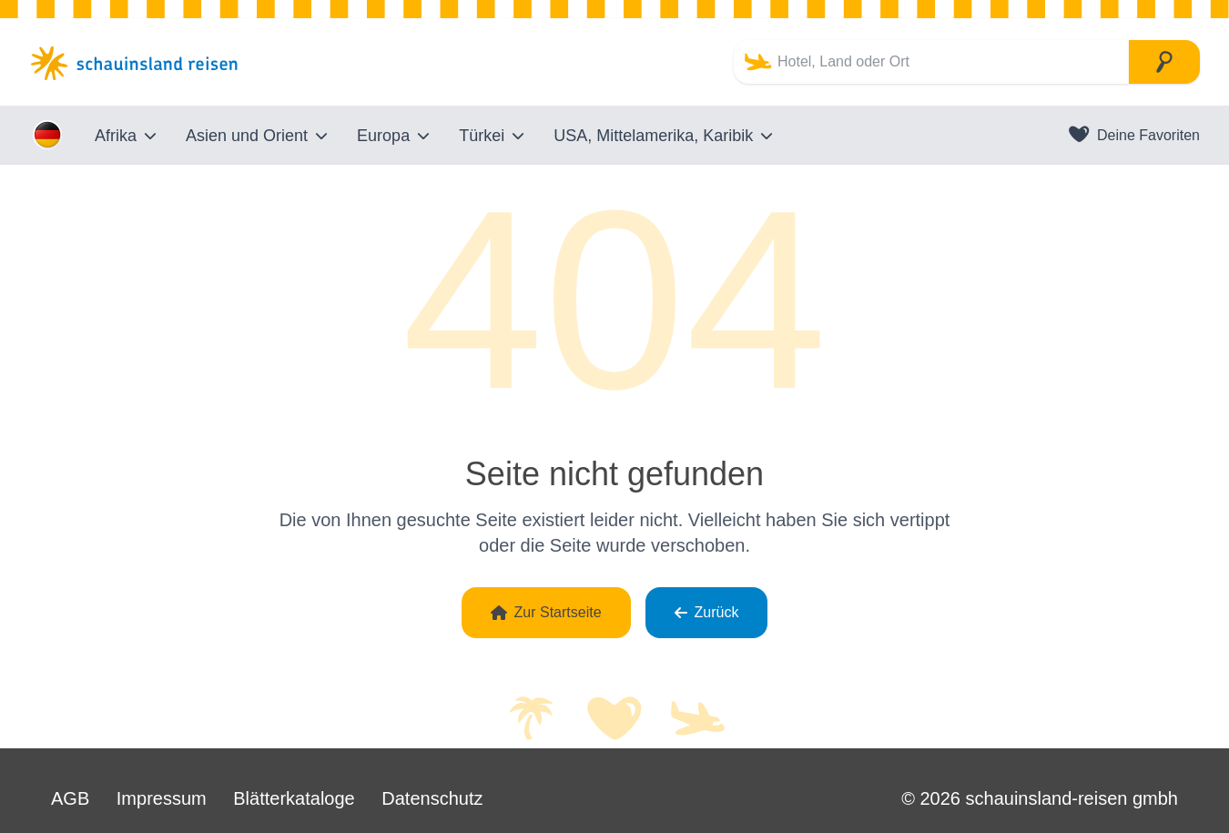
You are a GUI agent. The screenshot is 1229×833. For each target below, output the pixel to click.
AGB (70, 798)
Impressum (162, 798)
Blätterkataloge (293, 798)
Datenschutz (431, 798)
